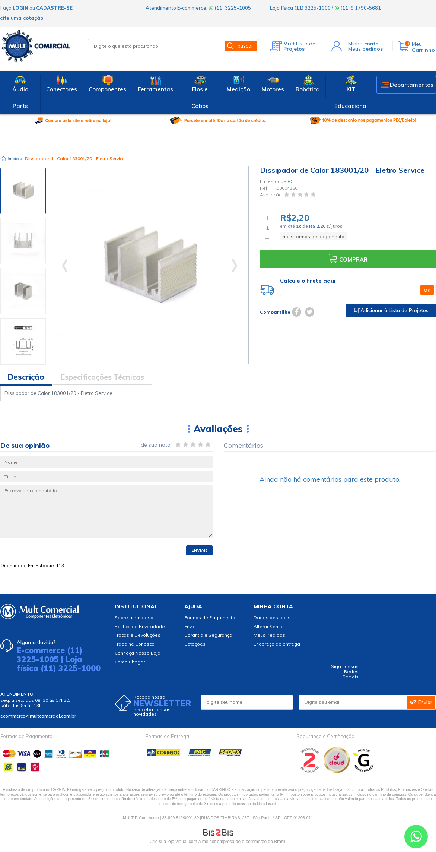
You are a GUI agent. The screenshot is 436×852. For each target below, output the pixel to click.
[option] (23, 191)
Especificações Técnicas (102, 376)
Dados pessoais (272, 617)
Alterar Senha (269, 626)
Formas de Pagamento (209, 617)
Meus (365, 48)
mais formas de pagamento (313, 236)
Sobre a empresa (134, 617)
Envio (190, 626)
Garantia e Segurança (208, 635)
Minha (363, 43)
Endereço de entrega (277, 644)
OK (427, 290)
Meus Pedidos (269, 635)
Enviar (199, 550)
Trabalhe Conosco (135, 644)
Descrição (26, 376)
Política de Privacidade (140, 626)
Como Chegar (130, 662)
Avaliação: (272, 195)
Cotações (195, 644)
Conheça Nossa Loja (137, 653)
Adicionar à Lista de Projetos (391, 310)
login (20, 8)
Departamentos (411, 84)
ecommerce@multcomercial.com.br (38, 716)
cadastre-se (54, 8)
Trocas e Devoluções (137, 635)
